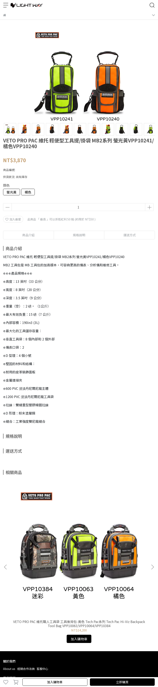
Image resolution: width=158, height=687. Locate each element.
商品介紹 (28, 235)
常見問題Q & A (12, 589)
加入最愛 (13, 219)
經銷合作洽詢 (26, 573)
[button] (152, 519)
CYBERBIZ (103, 671)
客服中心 (42, 573)
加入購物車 (55, 682)
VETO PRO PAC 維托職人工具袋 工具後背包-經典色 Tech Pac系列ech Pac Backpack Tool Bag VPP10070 (79, 528)
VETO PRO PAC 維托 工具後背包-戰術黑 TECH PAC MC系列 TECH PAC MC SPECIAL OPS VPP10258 (126, 528)
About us (9, 573)
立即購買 (122, 682)
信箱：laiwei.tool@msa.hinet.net (25, 619)
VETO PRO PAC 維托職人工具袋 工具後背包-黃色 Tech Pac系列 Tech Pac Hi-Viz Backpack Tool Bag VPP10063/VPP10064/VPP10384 (31, 528)
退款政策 (29, 589)
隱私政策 (43, 589)
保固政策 (57, 589)
